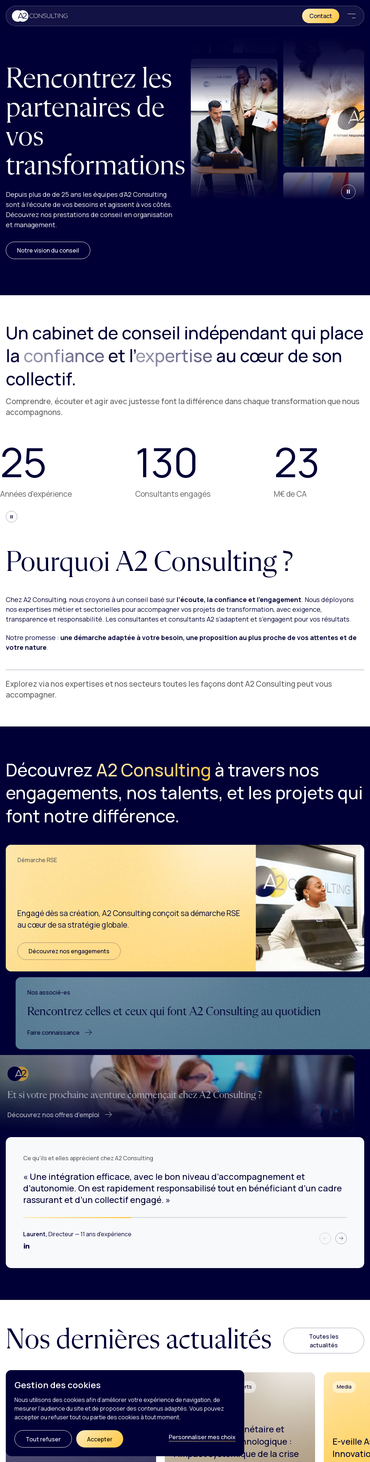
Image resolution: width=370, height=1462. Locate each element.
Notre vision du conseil (48, 250)
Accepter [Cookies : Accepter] (99, 1439)
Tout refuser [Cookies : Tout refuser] (43, 1439)
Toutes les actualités (324, 1340)
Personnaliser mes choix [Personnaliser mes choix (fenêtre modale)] (202, 1437)
